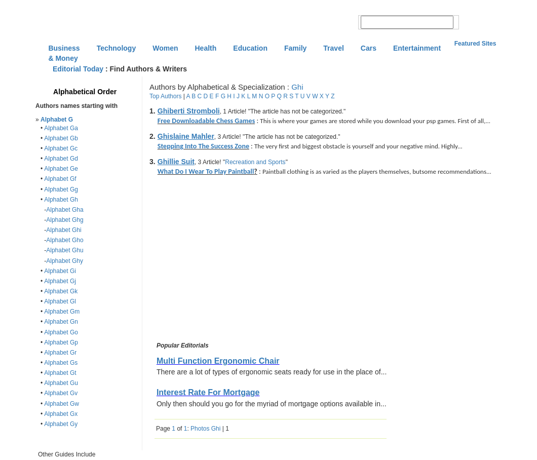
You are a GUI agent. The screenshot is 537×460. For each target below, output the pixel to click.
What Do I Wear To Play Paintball (206, 171)
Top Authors (165, 96)
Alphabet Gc (61, 148)
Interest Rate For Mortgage (208, 392)
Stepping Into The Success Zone (203, 146)
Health (206, 48)
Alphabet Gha (64, 209)
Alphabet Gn (61, 321)
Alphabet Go (61, 332)
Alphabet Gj (60, 281)
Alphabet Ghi (63, 230)
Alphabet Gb (61, 138)
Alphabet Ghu (64, 250)
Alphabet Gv (61, 393)
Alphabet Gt (60, 372)
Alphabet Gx (61, 413)
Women (165, 48)
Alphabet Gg (61, 189)
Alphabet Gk (61, 291)
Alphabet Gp (61, 342)
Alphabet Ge (61, 168)
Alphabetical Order (85, 92)
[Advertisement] (240, 260)
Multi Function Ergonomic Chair (218, 361)
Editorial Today (78, 69)
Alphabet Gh (61, 199)
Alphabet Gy (61, 424)
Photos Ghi (205, 428)
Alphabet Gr (60, 352)
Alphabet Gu (61, 383)
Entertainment (417, 48)
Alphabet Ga (61, 128)
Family (295, 48)
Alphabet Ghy (64, 260)
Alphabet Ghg (64, 219)
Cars (368, 48)
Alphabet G (57, 119)
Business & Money (64, 49)
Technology (116, 48)
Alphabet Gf (60, 178)
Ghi (297, 87)
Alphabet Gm (62, 311)
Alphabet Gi (60, 271)
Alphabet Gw (61, 403)
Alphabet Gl (60, 301)
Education (250, 48)
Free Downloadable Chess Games (206, 121)
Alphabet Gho (64, 240)
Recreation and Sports (255, 162)
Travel (333, 48)
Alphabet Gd (61, 158)
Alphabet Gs (61, 362)
